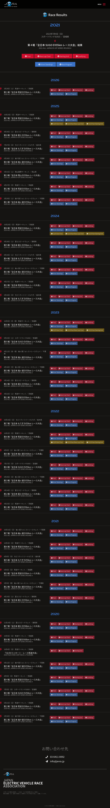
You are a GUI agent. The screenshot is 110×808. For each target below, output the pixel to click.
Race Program (66, 64)
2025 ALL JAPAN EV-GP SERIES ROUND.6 (18, 137)
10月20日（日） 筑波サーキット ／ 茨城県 (19, 224)
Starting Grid (63, 56)
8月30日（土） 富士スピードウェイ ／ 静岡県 (20, 132)
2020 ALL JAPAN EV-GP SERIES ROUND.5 (18, 668)
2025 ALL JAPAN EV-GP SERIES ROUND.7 (18, 120)
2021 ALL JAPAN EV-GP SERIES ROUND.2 (18, 589)
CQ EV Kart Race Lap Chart (75, 124)
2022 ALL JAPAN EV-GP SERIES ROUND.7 (18, 425)
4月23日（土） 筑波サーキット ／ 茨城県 (18, 503)
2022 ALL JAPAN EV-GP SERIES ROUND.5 (18, 456)
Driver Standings (45, 64)
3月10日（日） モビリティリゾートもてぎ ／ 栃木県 (22, 295)
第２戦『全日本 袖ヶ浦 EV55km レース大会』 (23, 586)
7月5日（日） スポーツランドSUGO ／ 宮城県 (20, 689)
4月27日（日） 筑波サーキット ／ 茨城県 (18, 185)
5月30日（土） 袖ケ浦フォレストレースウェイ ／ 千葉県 (24, 716)
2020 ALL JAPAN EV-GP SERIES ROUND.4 (18, 682)
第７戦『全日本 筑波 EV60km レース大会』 (22, 118)
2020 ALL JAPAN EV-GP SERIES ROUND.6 (18, 641)
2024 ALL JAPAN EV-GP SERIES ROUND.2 (18, 287)
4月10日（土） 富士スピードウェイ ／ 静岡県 (20, 596)
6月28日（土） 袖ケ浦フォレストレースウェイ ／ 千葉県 (24, 158)
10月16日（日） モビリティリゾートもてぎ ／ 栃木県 (23, 420)
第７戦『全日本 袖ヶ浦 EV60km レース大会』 (23, 533)
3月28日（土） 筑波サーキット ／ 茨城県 (18, 88)
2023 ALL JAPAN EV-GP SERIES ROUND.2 (18, 386)
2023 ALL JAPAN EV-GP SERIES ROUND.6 (18, 326)
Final (28, 56)
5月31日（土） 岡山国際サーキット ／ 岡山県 (20, 172)
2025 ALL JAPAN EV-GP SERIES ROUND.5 (18, 150)
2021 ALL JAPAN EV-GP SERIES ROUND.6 (18, 549)
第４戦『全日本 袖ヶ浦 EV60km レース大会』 (23, 162)
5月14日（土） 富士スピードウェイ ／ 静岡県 (20, 490)
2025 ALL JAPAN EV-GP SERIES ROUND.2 (18, 191)
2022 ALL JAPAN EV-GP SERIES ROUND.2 (18, 496)
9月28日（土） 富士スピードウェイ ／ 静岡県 (20, 241)
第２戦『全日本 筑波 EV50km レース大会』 (22, 706)
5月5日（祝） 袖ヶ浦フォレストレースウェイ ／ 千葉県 (24, 583)
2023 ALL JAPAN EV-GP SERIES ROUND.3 (18, 372)
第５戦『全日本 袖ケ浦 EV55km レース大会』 (23, 666)
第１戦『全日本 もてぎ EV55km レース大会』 (23, 298)
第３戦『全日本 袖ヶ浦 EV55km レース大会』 (23, 271)
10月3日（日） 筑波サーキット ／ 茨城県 (18, 543)
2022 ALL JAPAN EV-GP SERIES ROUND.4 (18, 469)
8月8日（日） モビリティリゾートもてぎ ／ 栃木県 (22, 556)
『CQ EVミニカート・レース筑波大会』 (21, 652)
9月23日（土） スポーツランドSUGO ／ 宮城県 (21, 338)
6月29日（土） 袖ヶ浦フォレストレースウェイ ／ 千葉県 (24, 268)
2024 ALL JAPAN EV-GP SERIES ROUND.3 (18, 274)
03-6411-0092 (57, 756)
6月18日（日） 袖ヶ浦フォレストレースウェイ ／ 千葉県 (24, 367)
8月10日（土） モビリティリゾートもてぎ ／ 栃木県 (22, 255)
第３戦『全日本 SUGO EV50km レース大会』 (23, 693)
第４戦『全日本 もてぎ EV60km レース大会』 (23, 258)
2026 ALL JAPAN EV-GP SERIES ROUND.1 (18, 94)
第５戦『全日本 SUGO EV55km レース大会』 (23, 341)
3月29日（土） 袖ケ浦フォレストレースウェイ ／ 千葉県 (24, 198)
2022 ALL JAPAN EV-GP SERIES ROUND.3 (18, 482)
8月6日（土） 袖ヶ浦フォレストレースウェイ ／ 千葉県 (24, 450)
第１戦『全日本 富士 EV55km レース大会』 (22, 600)
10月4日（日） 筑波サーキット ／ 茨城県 (18, 636)
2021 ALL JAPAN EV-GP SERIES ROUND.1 (18, 602)
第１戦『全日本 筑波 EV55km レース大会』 (22, 92)
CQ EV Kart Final (57, 124)
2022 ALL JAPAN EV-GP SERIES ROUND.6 (18, 439)
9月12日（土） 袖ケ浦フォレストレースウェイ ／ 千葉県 (24, 663)
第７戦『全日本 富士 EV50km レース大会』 (22, 626)
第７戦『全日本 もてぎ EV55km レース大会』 (23, 423)
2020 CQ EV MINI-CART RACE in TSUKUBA (18, 655)
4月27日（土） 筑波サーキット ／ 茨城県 (18, 281)
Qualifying (80, 56)
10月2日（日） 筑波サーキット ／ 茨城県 (18, 433)
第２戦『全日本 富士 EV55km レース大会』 (22, 383)
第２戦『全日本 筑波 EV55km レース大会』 (22, 188)
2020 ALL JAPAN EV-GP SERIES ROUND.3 (18, 695)
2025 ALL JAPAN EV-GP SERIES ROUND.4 (18, 164)
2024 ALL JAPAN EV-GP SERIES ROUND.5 (18, 247)
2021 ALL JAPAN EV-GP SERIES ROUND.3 (18, 575)
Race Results (57, 14)
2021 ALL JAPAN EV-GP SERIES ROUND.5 (18, 562)
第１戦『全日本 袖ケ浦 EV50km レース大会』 (23, 719)
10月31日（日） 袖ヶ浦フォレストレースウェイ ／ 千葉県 (24, 530)
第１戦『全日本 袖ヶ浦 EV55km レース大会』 (23, 202)
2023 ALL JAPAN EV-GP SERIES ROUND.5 (18, 344)
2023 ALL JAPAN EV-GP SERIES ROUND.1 (18, 399)
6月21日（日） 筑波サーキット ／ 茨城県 (18, 703)
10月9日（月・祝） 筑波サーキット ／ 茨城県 (20, 321)
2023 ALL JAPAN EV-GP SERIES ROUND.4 (18, 359)
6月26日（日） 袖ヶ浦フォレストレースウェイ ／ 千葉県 (24, 477)
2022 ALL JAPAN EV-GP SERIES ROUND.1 (18, 509)
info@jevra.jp (57, 761)
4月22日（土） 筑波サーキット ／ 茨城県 (18, 394)
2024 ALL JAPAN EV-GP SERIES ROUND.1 (18, 300)
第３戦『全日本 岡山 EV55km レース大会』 (22, 175)
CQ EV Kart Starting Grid (95, 124)
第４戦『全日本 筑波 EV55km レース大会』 (22, 679)
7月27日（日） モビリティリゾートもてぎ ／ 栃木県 (22, 145)
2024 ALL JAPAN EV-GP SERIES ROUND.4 (18, 260)
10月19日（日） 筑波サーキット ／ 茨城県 (19, 114)
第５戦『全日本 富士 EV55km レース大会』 (22, 245)
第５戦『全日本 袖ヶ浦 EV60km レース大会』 (23, 453)
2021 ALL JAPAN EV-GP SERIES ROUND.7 (18, 535)
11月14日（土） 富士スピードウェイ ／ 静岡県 (20, 622)
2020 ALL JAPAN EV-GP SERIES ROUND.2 (18, 708)
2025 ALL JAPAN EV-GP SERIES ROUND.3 (18, 177)
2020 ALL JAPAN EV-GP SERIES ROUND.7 (18, 628)
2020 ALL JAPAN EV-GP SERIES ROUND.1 (18, 721)
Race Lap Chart (44, 56)
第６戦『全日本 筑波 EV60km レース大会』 (22, 228)
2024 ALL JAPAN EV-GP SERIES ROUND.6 (18, 230)
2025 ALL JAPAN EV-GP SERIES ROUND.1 (18, 204)
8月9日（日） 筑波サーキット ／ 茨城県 (18, 676)
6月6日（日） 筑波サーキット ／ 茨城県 (18, 570)
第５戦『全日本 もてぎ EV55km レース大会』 (23, 148)
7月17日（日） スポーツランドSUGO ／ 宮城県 (21, 463)
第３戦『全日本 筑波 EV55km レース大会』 (22, 573)
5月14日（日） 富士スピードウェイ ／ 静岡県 (20, 380)
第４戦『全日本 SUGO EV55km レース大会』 (23, 467)
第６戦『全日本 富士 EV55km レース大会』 (22, 135)
